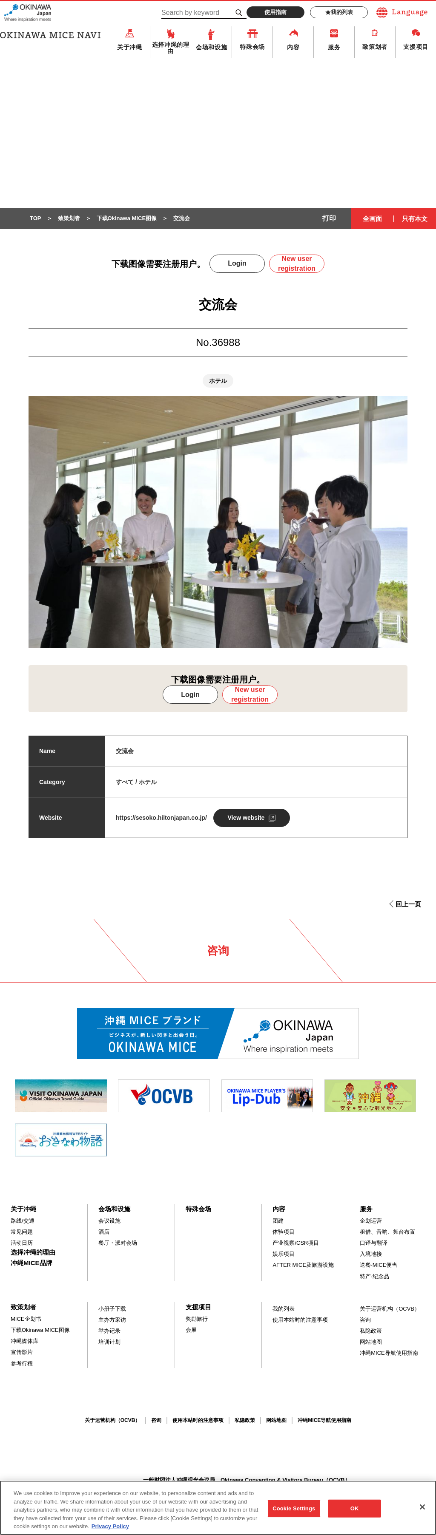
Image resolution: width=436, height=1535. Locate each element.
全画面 (372, 218)
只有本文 (414, 218)
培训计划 (109, 1342)
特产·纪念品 (374, 1276)
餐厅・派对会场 (117, 1243)
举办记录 (109, 1331)
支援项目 (415, 46)
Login (237, 263)
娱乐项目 (283, 1254)
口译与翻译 (373, 1243)
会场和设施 (211, 47)
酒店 (103, 1232)
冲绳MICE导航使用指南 (389, 1353)
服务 (334, 47)
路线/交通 (22, 1221)
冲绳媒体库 (24, 1341)
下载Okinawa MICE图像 (40, 1330)
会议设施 (109, 1221)
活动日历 (22, 1243)
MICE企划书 (26, 1319)
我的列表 (339, 12)
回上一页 (408, 904)
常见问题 (22, 1232)
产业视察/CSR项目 (295, 1243)
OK (354, 1513)
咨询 (365, 1320)
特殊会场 (252, 46)
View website (245, 817)
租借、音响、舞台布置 (387, 1232)
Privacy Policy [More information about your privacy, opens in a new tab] (110, 1531)
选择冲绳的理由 (170, 47)
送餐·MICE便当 (378, 1265)
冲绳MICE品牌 (31, 1262)
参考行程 (22, 1363)
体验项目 (283, 1232)
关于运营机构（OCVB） (390, 1309)
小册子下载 (112, 1309)
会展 (191, 1330)
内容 (293, 47)
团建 (278, 1221)
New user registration (297, 263)
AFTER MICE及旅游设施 (303, 1265)
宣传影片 (22, 1352)
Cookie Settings (293, 1513)
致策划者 (374, 46)
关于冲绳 (129, 47)
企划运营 (371, 1221)
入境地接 (371, 1254)
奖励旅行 (197, 1319)
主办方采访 (112, 1320)
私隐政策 (371, 1331)
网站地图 (371, 1342)
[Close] (422, 1511)
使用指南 (275, 12)
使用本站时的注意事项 (300, 1320)
